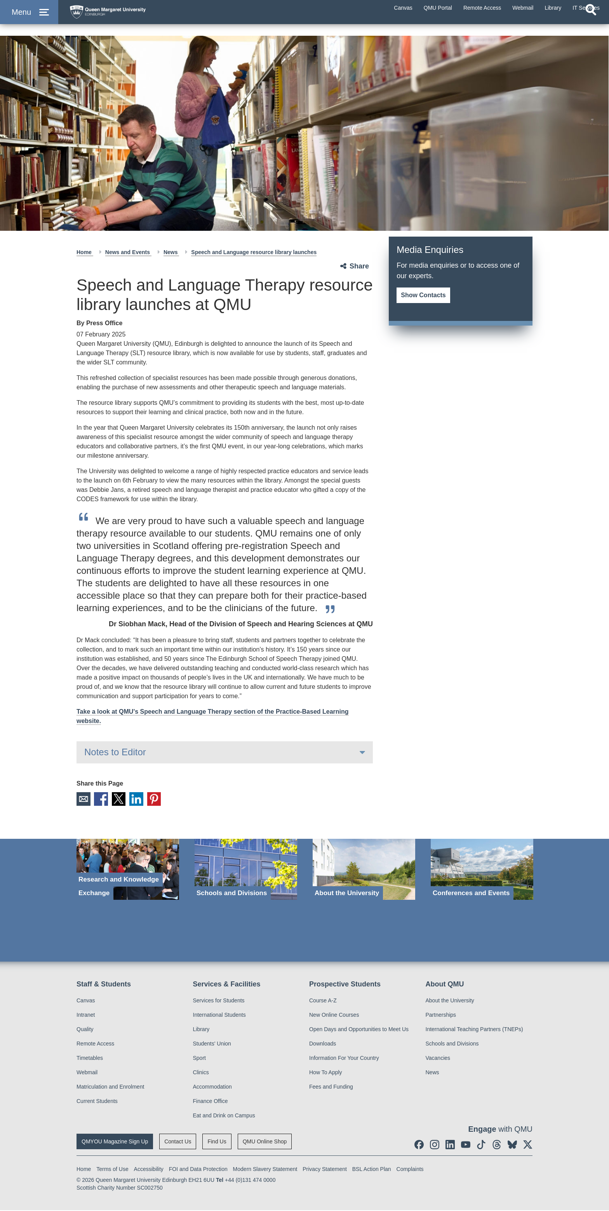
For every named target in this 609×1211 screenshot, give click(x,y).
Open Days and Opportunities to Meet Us (359, 1030)
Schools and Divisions (452, 1044)
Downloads (322, 1044)
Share (359, 266)
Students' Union (212, 1044)
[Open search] (591, 25)
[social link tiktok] (481, 1145)
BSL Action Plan (371, 1170)
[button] (29, 20)
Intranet (86, 1015)
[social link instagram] (434, 1145)
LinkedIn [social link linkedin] (142, 799)
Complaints (410, 1170)
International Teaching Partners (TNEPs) (474, 1030)
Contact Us (177, 1142)
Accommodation (212, 1087)
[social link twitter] (527, 1145)
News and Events (128, 252)
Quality (85, 1030)
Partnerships (441, 1015)
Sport (199, 1059)
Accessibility (149, 1170)
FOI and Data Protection (198, 1170)
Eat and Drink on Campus (224, 1116)
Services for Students (219, 1001)
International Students (219, 1015)
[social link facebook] (419, 1145)
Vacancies (438, 1059)
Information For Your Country (344, 1059)
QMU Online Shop (265, 1142)
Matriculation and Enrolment (110, 1087)
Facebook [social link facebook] (103, 799)
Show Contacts (423, 295)
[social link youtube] (465, 1145)
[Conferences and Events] (482, 870)
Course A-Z (323, 1001)
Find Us (216, 1142)
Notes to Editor (115, 752)
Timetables (90, 1059)
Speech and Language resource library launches (254, 252)
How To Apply (325, 1073)
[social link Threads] (496, 1145)
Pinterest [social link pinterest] (161, 799)
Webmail (87, 1073)
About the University (450, 1001)
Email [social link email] (84, 799)
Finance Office (210, 1102)
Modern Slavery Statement (265, 1170)
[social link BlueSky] (512, 1145)
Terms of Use (112, 1170)
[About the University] (364, 870)
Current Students (97, 1102)
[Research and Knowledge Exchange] (128, 870)
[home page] (140, 18)
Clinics (201, 1073)
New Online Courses (334, 1015)
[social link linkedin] (450, 1145)
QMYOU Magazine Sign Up (115, 1142)
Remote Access (95, 1044)
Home (85, 252)
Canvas (86, 1001)
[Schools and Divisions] (246, 870)
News (171, 252)
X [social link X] (122, 799)
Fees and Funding (331, 1087)
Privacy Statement (325, 1170)
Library (201, 1030)
